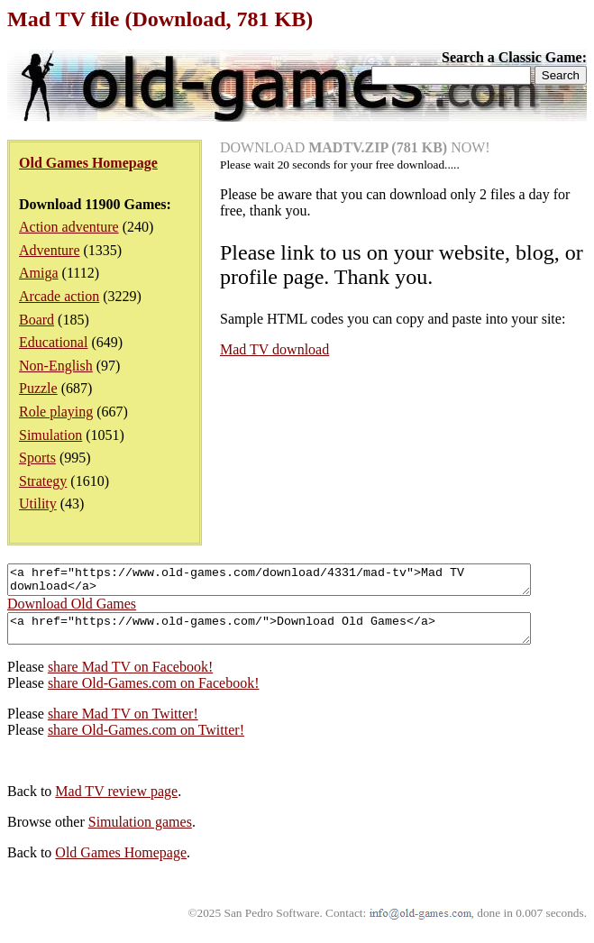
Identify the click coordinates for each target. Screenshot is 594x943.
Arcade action (59, 296)
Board (36, 319)
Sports (37, 457)
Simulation (50, 435)
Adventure (49, 250)
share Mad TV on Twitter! (123, 724)
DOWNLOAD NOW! (355, 147)
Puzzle (38, 388)
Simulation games (140, 832)
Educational (53, 342)
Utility (38, 503)
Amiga (39, 272)
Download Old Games (71, 609)
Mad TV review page (116, 802)
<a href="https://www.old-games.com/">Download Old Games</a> (300, 636)
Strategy (43, 481)
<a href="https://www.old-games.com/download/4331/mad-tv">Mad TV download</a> (300, 582)
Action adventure (69, 226)
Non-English (56, 365)
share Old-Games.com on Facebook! (154, 693)
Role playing (56, 411)
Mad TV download (274, 349)
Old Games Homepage (121, 863)
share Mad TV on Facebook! (130, 677)
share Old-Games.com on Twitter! (146, 740)
